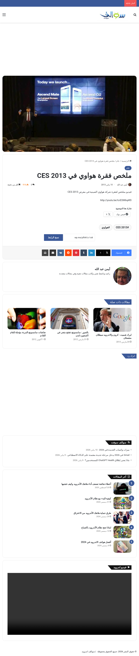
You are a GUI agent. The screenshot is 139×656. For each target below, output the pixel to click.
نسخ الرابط (53, 237)
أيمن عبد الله (120, 185)
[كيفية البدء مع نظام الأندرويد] (122, 501)
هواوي (105, 227)
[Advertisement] (69, 50)
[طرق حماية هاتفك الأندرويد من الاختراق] (122, 516)
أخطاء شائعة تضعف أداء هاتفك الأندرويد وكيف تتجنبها (86, 482)
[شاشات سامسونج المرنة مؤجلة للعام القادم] (27, 317)
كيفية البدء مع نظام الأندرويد (98, 497)
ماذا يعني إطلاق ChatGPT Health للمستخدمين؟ (107, 458)
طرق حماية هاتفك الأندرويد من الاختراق (92, 511)
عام (118, 161)
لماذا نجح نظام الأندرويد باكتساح (96, 526)
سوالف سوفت (118, 441)
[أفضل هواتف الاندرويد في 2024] (122, 545)
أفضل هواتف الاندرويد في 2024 (96, 540)
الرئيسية (126, 161)
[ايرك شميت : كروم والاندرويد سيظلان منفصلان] (112, 318)
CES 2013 (121, 227)
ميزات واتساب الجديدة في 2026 (114, 448)
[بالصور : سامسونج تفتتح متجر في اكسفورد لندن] (70, 317)
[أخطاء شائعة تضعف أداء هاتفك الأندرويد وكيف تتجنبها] (122, 487)
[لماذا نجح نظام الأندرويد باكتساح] (122, 530)
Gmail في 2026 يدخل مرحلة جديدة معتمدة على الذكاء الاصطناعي (98, 453)
